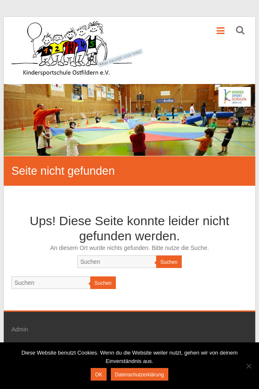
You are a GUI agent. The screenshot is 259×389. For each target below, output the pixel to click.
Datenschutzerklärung (139, 375)
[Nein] (248, 366)
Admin (19, 329)
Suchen (169, 262)
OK (98, 375)
